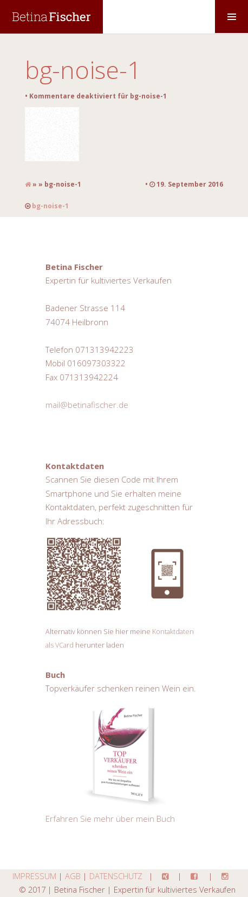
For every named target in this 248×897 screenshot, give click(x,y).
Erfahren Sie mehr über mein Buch (110, 818)
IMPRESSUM (34, 875)
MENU (231, 16)
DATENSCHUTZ (115, 875)
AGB (73, 875)
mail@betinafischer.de (86, 404)
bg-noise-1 (83, 69)
